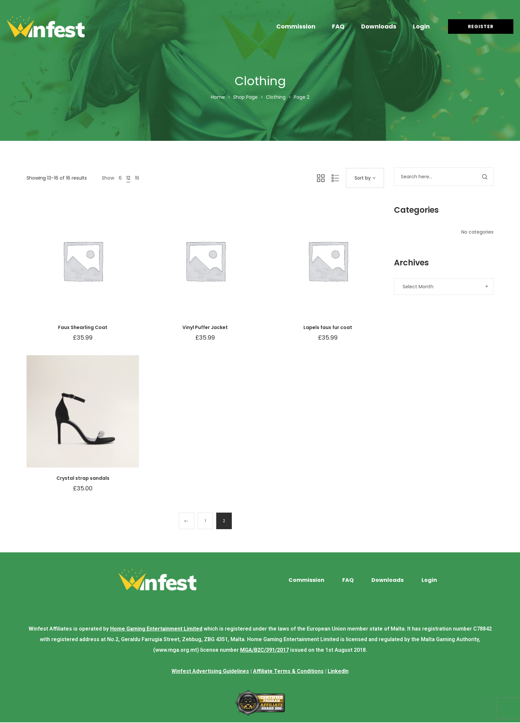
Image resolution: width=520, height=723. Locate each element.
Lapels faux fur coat (327, 327)
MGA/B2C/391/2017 (264, 650)
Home (218, 97)
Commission (295, 26)
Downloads (378, 26)
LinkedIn (338, 672)
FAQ (338, 26)
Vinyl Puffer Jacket (205, 327)
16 (137, 178)
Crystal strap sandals (82, 478)
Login (421, 26)
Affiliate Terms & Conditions (288, 672)
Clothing (276, 97)
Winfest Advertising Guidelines (210, 672)
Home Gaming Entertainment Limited (156, 629)
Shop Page (245, 97)
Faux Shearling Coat (82, 327)
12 (128, 178)
